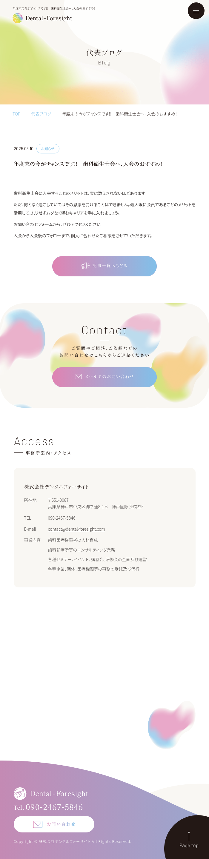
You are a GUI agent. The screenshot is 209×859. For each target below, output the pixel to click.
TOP (17, 114)
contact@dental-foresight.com (76, 529)
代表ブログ (41, 114)
